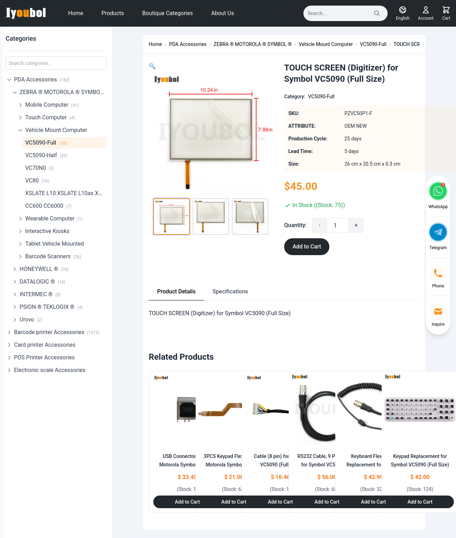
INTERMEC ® (40, 294)
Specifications (230, 291)
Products (112, 13)
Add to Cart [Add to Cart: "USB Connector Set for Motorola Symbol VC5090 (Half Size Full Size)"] (187, 502)
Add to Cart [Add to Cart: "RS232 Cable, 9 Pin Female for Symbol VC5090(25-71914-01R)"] (326, 502)
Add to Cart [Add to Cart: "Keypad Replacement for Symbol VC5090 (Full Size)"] (420, 502)
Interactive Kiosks (47, 231)
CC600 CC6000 (48, 205)
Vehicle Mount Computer (56, 130)
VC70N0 (39, 168)
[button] (152, 66)
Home (75, 13)
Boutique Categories (167, 13)
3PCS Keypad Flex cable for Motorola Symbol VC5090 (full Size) (234, 464)
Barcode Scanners (53, 256)
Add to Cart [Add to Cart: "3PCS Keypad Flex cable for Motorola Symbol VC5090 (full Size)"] (233, 502)
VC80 (37, 180)
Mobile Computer (52, 104)
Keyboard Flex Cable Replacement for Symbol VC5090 (374, 464)
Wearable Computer (54, 218)
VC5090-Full (46, 142)
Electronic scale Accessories (50, 370)
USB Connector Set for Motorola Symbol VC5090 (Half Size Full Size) (187, 464)
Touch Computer (50, 117)
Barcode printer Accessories (57, 332)
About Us (222, 13)
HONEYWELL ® (44, 269)
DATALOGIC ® (42, 281)
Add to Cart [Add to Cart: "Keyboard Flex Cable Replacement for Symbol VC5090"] (373, 502)
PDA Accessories (42, 79)
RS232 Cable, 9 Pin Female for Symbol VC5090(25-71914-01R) (326, 464)
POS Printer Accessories (44, 357)
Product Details (176, 291)
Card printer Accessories (44, 344)
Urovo (31, 319)
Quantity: (295, 225)
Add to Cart (307, 246)
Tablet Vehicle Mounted (54, 243)
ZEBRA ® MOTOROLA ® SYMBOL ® (63, 92)
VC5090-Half (46, 155)
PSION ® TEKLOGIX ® (51, 307)
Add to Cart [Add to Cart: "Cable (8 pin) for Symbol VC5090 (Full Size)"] (280, 502)
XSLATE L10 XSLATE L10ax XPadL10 (66, 193)
